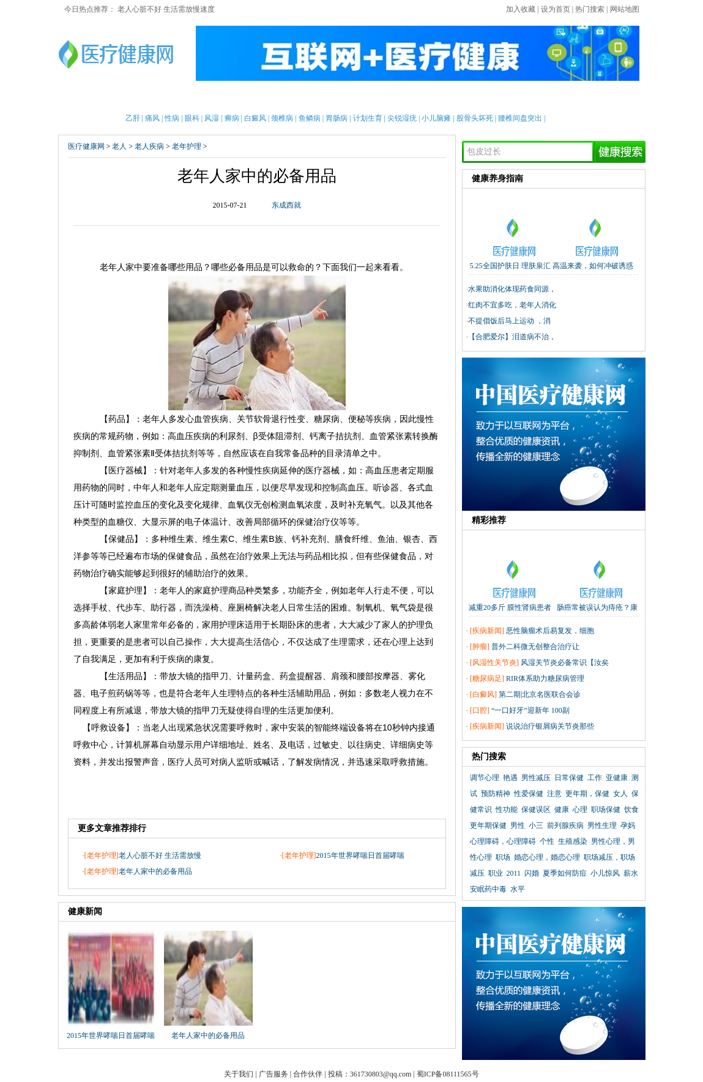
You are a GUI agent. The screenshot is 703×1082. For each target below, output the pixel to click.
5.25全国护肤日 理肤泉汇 (510, 265)
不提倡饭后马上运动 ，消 (509, 321)
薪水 (630, 873)
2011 (514, 873)
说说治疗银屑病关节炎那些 (550, 726)
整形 (493, 97)
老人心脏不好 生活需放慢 (160, 855)
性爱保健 (528, 793)
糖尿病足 (487, 678)
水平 (517, 889)
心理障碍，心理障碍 (503, 841)
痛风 (152, 118)
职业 (495, 873)
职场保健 (605, 809)
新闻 (192, 97)
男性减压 (536, 777)
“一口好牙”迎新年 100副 (530, 710)
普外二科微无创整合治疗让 (535, 646)
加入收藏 (520, 9)
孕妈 (627, 825)
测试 (556, 97)
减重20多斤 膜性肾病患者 (510, 607)
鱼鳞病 (310, 118)
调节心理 (484, 777)
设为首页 (555, 9)
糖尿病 (327, 419)
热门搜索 (589, 9)
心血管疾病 (206, 419)
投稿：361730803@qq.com (370, 1074)
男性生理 (602, 825)
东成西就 (286, 205)
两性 (462, 97)
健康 (561, 809)
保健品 (121, 539)
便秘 (356, 419)
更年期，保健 (587, 793)
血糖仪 (120, 522)
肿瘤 (479, 646)
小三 (536, 825)
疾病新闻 (487, 630)
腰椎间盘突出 (520, 118)
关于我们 (238, 1074)
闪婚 (531, 873)
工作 (594, 777)
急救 (318, 97)
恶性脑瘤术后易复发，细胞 (550, 630)
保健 (287, 97)
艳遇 (510, 777)
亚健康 (617, 777)
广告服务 (273, 1074)
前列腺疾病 (565, 825)
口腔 (479, 710)
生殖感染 (572, 841)
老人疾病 (149, 146)
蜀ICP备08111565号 (448, 1074)
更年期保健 (488, 825)
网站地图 (624, 9)
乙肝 (132, 118)
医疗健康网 (86, 146)
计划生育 (367, 118)
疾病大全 (421, 97)
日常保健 (569, 777)
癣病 (232, 118)
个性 (547, 841)
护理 (255, 97)
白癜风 (255, 118)
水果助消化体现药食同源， (512, 289)
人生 (219, 693)
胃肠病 (336, 118)
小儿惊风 (605, 873)
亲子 (223, 97)
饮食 (631, 809)
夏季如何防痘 (565, 873)
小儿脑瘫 (436, 118)
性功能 (507, 809)
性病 (172, 118)
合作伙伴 (307, 1074)
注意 (554, 793)
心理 (525, 97)
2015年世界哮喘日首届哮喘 (360, 855)
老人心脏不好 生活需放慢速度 (166, 9)
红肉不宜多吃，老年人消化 (512, 305)
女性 (160, 97)
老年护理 (186, 146)
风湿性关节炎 (494, 662)
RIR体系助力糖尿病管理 (545, 678)
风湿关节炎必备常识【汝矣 (565, 662)
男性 (129, 97)
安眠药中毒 (488, 889)
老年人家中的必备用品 (155, 871)
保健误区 (536, 809)
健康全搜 (596, 97)
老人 (381, 97)
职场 (503, 857)
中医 (350, 97)
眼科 (192, 118)
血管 (378, 436)
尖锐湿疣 (402, 118)
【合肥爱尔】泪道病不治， (512, 336)
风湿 (211, 118)
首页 (97, 97)
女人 (620, 793)
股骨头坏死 (474, 118)
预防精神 (495, 793)
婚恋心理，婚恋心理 (547, 857)
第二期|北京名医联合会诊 (540, 694)
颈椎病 (282, 118)
